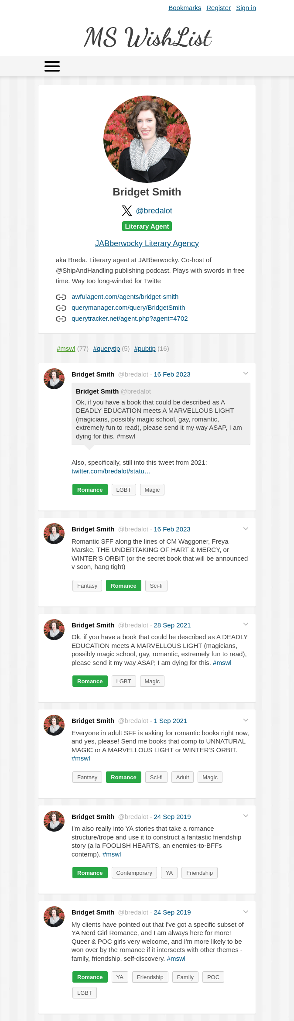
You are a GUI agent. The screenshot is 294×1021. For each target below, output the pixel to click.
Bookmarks (184, 7)
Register (218, 7)
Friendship (199, 873)
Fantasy (87, 585)
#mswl (222, 662)
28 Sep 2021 (172, 625)
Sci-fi (156, 585)
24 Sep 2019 (172, 816)
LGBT (123, 490)
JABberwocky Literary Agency (147, 243)
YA (169, 873)
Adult (182, 777)
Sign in (246, 7)
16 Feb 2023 (172, 374)
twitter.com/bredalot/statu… (111, 471)
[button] (245, 373)
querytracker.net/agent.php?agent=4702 (130, 318)
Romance (90, 490)
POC (213, 977)
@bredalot (154, 210)
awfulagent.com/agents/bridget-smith (125, 296)
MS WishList (147, 37)
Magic (152, 490)
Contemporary (134, 873)
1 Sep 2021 (170, 720)
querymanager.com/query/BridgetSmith (128, 307)
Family (185, 977)
